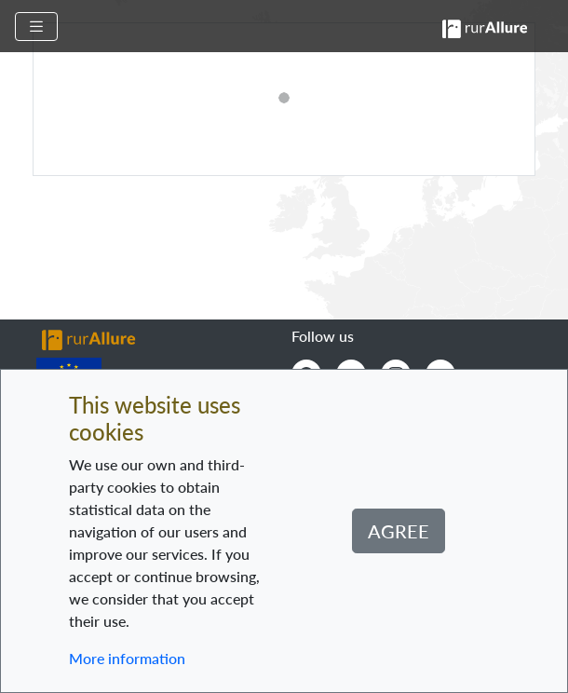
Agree (398, 531)
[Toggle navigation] (36, 26)
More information (127, 658)
